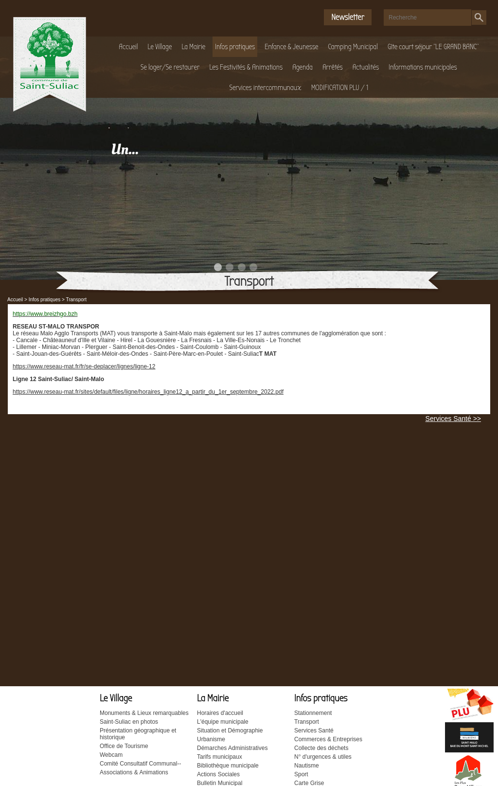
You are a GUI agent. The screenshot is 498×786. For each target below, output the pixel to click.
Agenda (302, 67)
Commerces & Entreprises (328, 739)
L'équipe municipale (223, 721)
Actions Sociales (218, 774)
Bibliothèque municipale (228, 765)
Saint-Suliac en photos (129, 721)
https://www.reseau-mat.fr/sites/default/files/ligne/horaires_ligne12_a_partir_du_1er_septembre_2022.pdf (148, 391)
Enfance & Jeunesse (291, 46)
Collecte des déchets (321, 748)
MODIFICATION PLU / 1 (340, 87)
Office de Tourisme (124, 746)
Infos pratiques (235, 46)
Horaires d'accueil (220, 713)
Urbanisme (211, 739)
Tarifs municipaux (219, 756)
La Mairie (193, 46)
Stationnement (313, 713)
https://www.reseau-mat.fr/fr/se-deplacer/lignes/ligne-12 (84, 366)
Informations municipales (423, 67)
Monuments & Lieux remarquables (144, 713)
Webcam (111, 754)
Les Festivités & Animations (246, 67)
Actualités (366, 67)
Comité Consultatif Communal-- (140, 763)
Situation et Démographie (230, 730)
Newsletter (347, 17)
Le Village (160, 46)
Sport (301, 774)
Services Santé (314, 730)
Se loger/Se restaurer (170, 67)
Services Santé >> (453, 418)
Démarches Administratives (232, 748)
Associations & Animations (134, 772)
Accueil (128, 46)
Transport (306, 721)
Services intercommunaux (266, 87)
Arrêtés (332, 67)
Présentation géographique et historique (138, 734)
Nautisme (306, 765)
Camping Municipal (353, 46)
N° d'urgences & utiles (323, 756)
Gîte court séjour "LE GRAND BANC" (433, 46)
